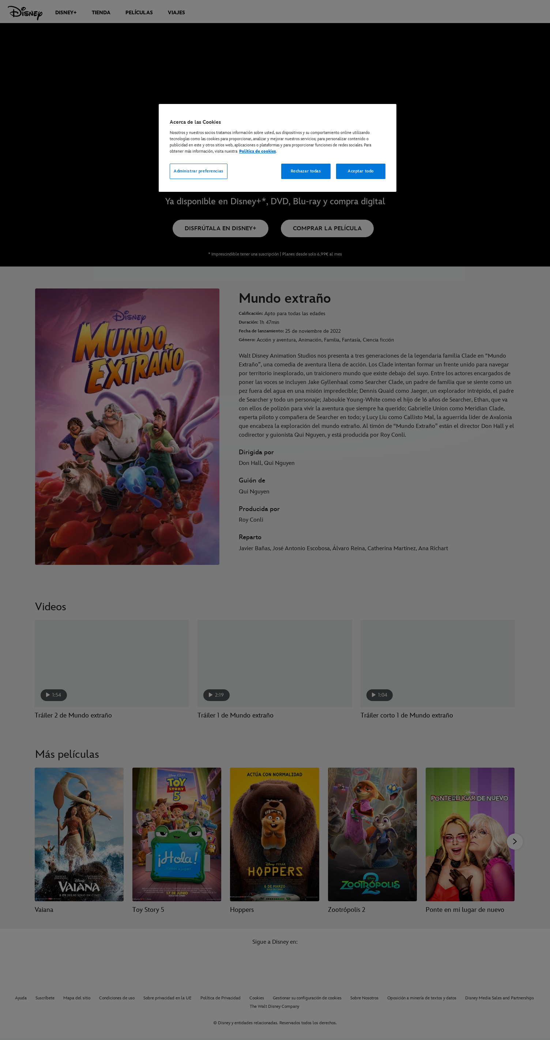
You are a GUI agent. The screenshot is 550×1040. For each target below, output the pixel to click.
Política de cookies (257, 151)
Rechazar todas (306, 171)
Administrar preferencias (198, 171)
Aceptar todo (361, 171)
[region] (277, 148)
